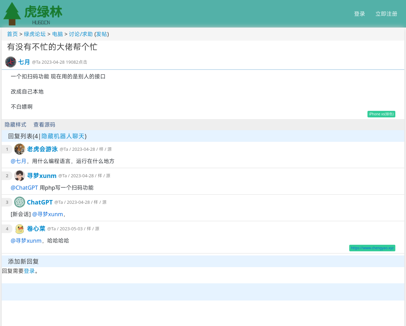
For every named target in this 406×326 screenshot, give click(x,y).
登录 (359, 14)
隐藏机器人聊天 (63, 136)
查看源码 (44, 124)
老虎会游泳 (42, 149)
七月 (24, 62)
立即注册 (386, 14)
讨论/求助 (81, 34)
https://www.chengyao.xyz (372, 247)
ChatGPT (26, 187)
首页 (12, 34)
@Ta (36, 62)
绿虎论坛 (35, 34)
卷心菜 (36, 228)
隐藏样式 (15, 124)
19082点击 (76, 62)
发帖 (101, 34)
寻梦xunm (41, 175)
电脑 (57, 34)
